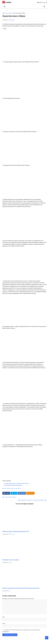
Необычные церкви (13, 590)
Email (8, 505)
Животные (9, 471)
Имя (8, 499)
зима (17, 434)
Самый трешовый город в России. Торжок (18, 580)
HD (10, 434)
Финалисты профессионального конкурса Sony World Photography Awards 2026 (14, 555)
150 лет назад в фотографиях (15, 571)
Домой (8, 13)
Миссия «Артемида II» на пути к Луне (32, 554)
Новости (26, 468)
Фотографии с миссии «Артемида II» (32, 538)
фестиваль (23, 434)
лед (19, 434)
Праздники (13, 13)
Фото (12, 471)
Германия (13, 434)
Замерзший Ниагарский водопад (17, 432)
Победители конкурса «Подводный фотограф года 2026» (15, 538)
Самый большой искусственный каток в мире (21, 430)
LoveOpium (11, 2)
